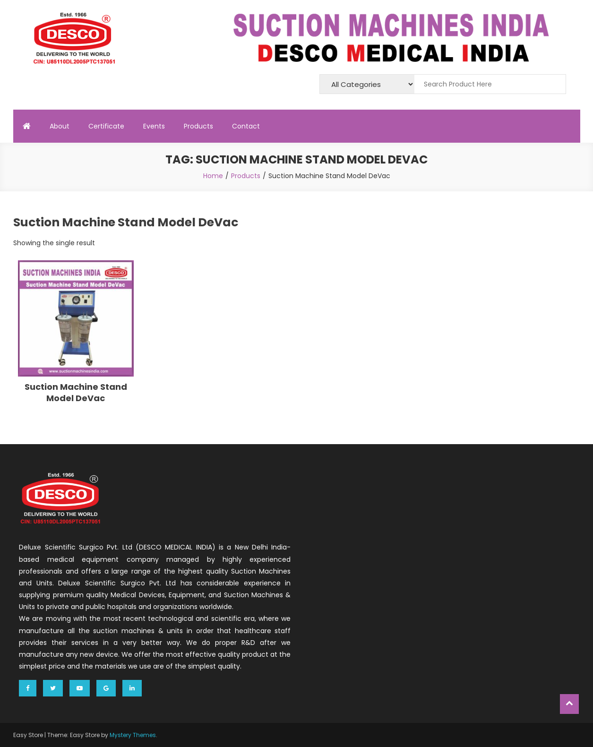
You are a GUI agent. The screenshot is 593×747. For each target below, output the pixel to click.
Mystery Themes (133, 735)
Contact (246, 126)
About (59, 126)
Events (154, 126)
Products (198, 126)
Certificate (106, 126)
